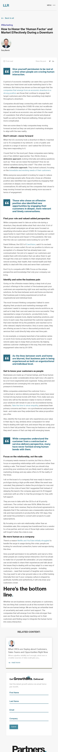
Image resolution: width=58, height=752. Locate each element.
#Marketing (7, 25)
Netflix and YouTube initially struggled (33, 541)
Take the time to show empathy (25, 406)
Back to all (9, 18)
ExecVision (31, 244)
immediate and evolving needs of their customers (30, 170)
